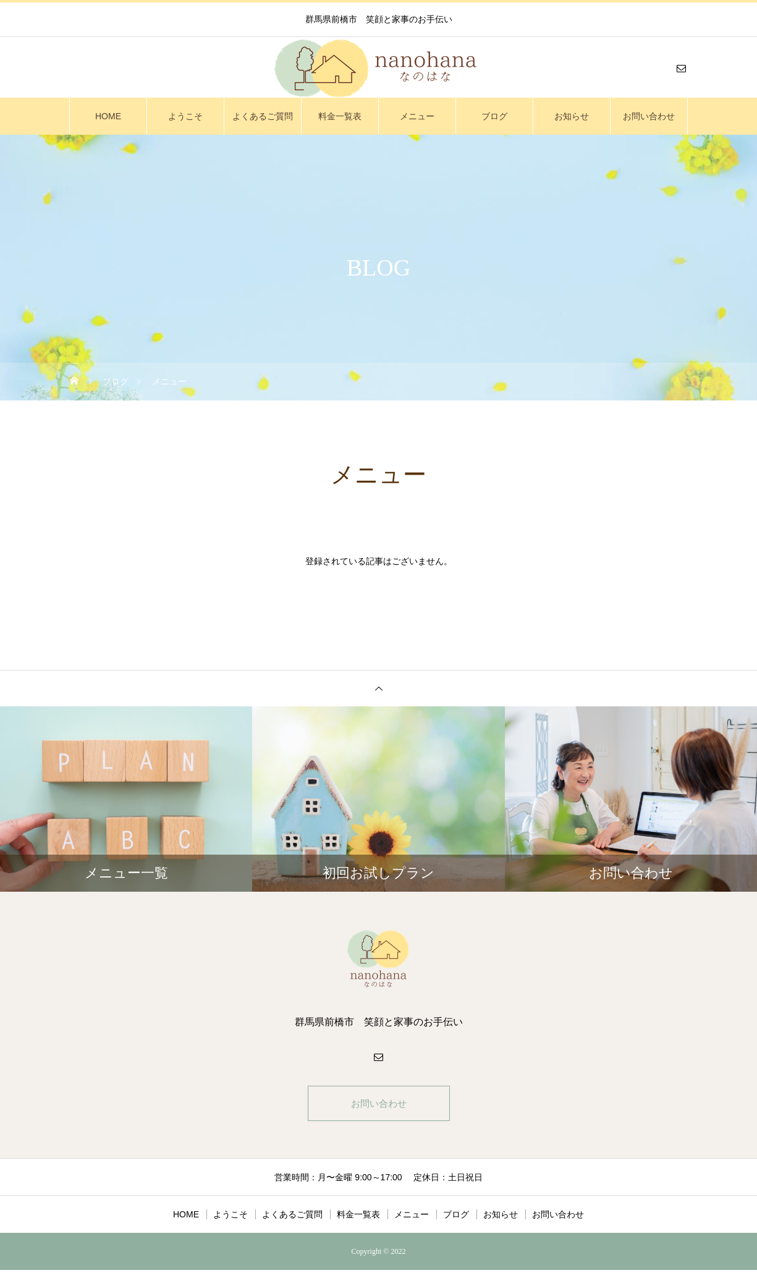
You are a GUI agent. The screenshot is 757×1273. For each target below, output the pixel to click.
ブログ (494, 116)
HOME (108, 116)
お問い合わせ (649, 116)
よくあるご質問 (262, 116)
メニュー (417, 116)
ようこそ (185, 116)
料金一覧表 (340, 116)
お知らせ (571, 116)
